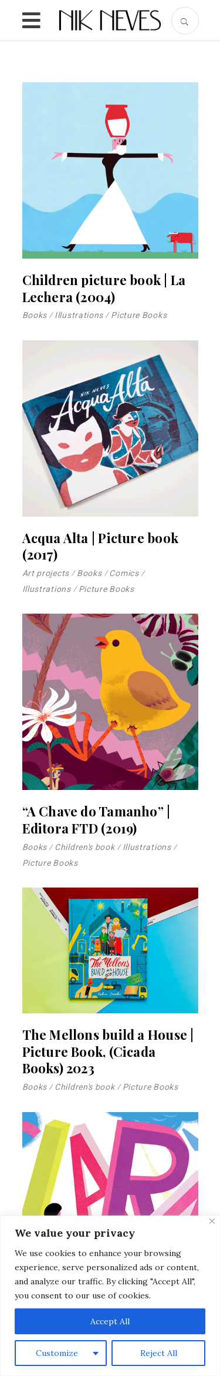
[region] (110, 1296)
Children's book (85, 847)
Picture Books (139, 315)
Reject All (158, 1353)
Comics (123, 573)
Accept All (110, 1321)
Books (35, 315)
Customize (57, 1353)
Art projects (45, 573)
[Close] (212, 1221)
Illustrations (79, 315)
